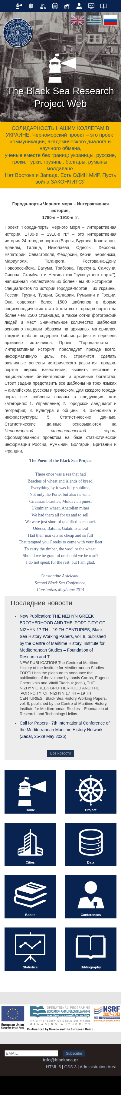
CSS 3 (70, 1066)
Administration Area (98, 1066)
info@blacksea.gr (60, 1059)
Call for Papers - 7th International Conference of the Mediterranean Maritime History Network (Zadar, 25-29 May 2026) (65, 730)
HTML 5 (53, 1066)
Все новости (60, 753)
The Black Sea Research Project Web (60, 78)
